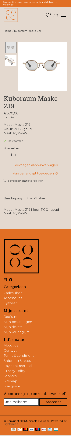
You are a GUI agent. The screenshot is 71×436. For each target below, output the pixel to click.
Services (10, 375)
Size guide (12, 386)
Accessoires (13, 297)
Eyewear (10, 303)
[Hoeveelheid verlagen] (7, 154)
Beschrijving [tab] (13, 198)
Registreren (13, 316)
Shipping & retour (18, 360)
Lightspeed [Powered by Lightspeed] (11, 423)
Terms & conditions (19, 355)
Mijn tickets (13, 326)
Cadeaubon (13, 292)
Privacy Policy (14, 370)
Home (8, 30)
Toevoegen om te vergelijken (23, 180)
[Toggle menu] (63, 15)
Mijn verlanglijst (17, 331)
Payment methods (18, 365)
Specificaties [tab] (36, 198)
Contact (10, 350)
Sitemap (10, 381)
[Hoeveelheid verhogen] (15, 154)
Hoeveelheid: (12, 147)
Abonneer (53, 401)
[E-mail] (21, 401)
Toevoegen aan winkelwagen (35, 165)
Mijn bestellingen (18, 321)
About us (11, 345)
